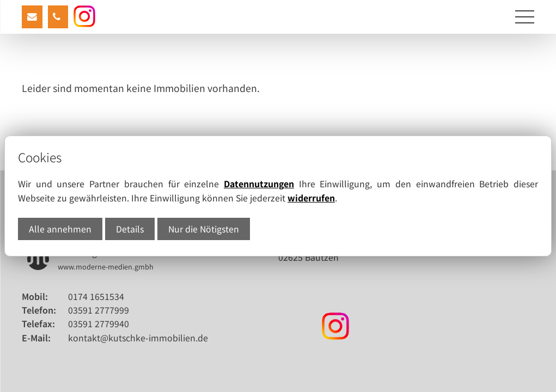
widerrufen (311, 198)
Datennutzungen (259, 183)
